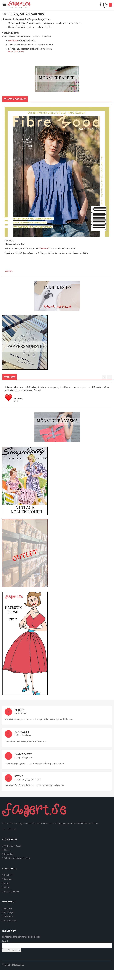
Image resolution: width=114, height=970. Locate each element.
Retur (6, 883)
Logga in (8, 908)
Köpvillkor (8, 854)
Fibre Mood (44, 248)
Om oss (7, 850)
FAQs (6, 887)
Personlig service (11, 891)
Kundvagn (8, 912)
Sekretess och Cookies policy (17, 858)
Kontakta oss (10, 920)
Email (5, 941)
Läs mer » (9, 271)
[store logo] (19, 4)
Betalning (8, 875)
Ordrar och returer (12, 845)
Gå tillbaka (13, 40)
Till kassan (8, 916)
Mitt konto (19, 51)
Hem (10, 51)
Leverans (8, 879)
